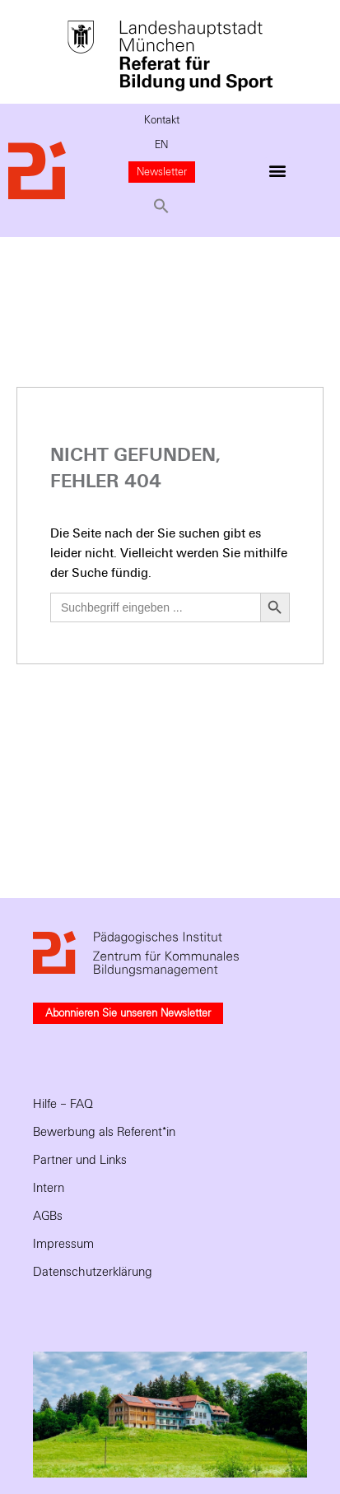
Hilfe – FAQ (63, 1103)
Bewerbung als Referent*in (104, 1131)
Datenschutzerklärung (92, 1271)
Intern (48, 1187)
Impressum (63, 1243)
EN (161, 144)
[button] (162, 206)
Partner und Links (80, 1159)
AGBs (48, 1215)
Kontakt (161, 120)
